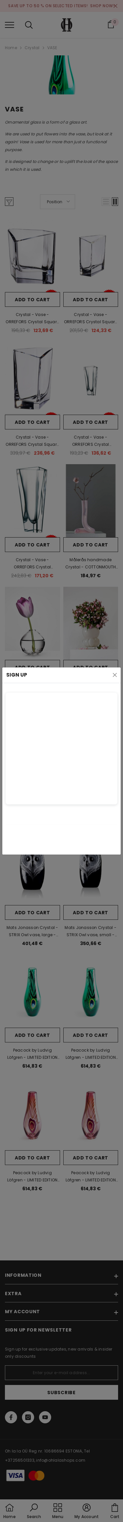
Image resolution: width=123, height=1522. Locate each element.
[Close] (115, 675)
